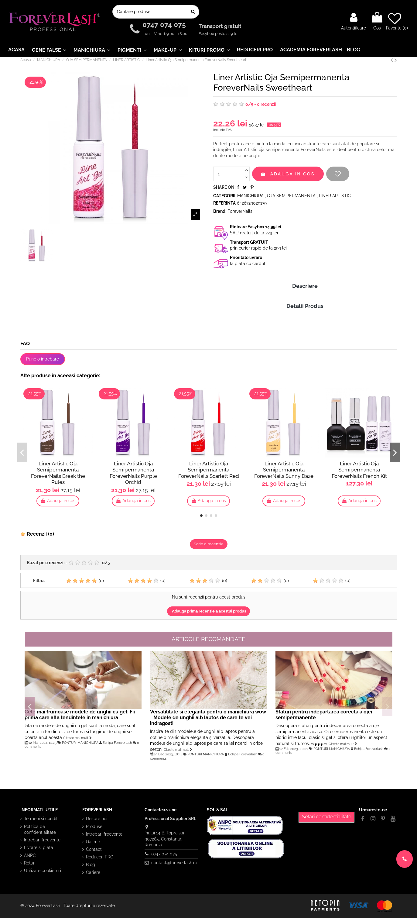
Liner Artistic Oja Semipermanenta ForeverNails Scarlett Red (208, 470)
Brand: (219, 211)
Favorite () (397, 21)
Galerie (93, 841)
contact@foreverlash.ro (174, 862)
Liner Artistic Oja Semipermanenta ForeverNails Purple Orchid (133, 473)
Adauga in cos (288, 173)
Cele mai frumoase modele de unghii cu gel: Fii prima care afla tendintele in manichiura (80, 714)
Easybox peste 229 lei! (219, 33)
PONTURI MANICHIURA (80, 742)
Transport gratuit (221, 26)
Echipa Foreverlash (117, 742)
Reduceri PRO (100, 856)
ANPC (30, 855)
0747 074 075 (165, 25)
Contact (94, 849)
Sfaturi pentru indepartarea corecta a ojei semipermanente (323, 714)
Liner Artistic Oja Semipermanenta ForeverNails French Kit (359, 470)
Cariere (93, 872)
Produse (94, 826)
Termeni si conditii (42, 818)
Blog (90, 864)
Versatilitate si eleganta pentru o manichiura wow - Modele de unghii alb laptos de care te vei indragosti (208, 717)
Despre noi (96, 818)
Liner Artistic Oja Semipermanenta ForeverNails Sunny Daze (283, 470)
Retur (29, 863)
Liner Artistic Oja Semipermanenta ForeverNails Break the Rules (58, 473)
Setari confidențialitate (326, 817)
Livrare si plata (38, 847)
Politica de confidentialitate (40, 829)
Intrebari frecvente (42, 839)
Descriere (305, 286)
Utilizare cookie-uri (42, 870)
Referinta (224, 203)
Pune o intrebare (42, 359)
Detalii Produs (304, 306)
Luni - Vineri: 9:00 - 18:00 (164, 33)
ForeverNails (239, 211)
